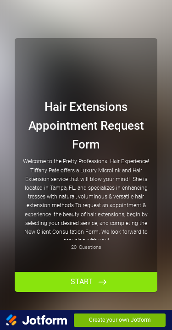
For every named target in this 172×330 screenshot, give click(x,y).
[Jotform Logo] (36, 320)
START (82, 281)
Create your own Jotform (120, 320)
